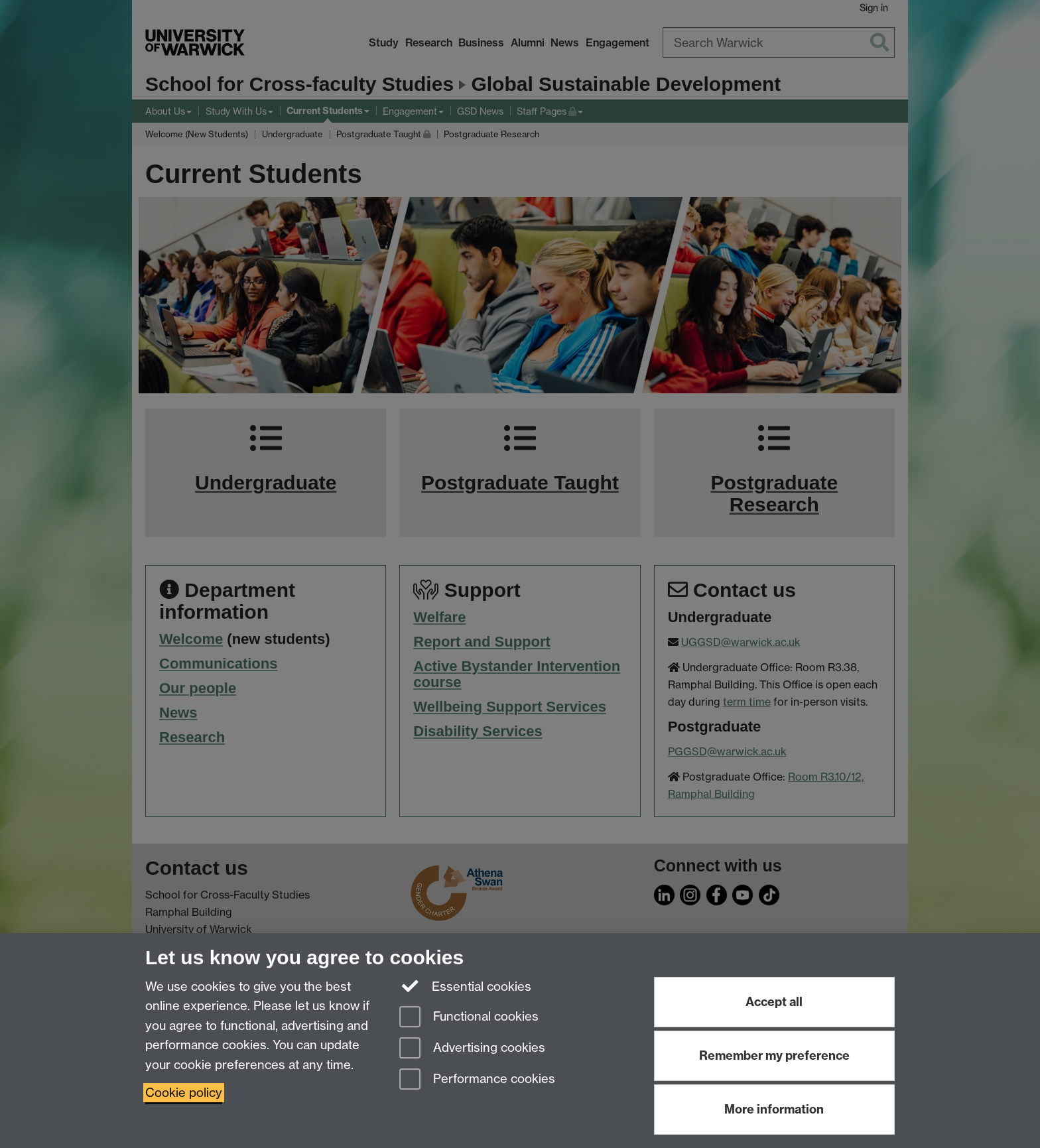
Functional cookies (469, 1017)
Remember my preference (774, 1055)
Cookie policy (183, 1092)
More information (774, 1109)
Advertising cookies (472, 1049)
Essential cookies (465, 985)
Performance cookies (477, 1080)
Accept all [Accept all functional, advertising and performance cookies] (774, 1001)
